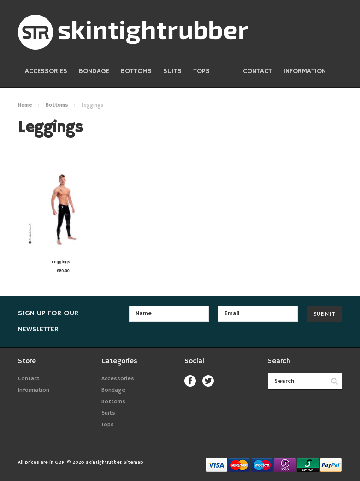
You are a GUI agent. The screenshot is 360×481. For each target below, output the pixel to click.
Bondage (94, 71)
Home (25, 105)
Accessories (46, 71)
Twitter (208, 381)
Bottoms (136, 71)
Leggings (61, 262)
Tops (201, 71)
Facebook (190, 381)
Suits (172, 71)
